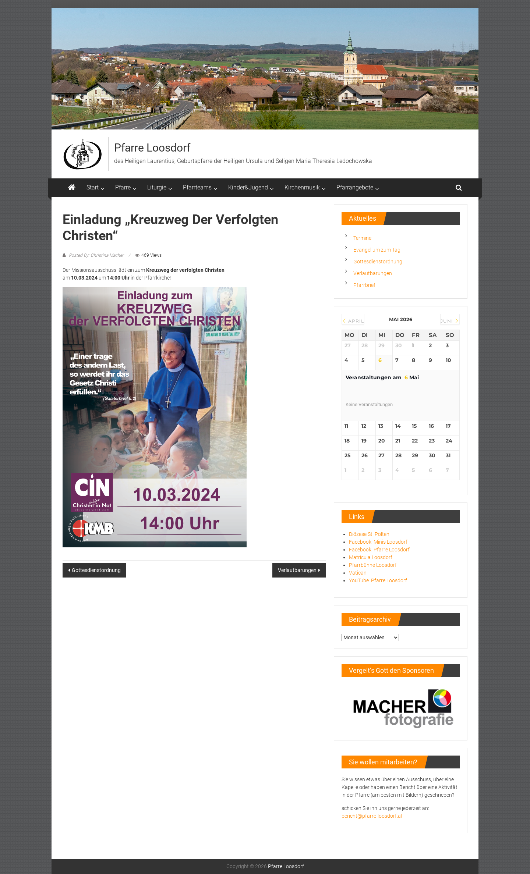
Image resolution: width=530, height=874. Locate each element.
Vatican (358, 573)
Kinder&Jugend (248, 187)
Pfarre (123, 187)
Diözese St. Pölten (369, 534)
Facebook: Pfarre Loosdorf (379, 550)
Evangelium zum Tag (376, 250)
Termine (362, 238)
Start (92, 187)
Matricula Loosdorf (370, 557)
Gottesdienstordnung (96, 570)
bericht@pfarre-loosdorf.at (372, 816)
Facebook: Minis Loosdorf (378, 542)
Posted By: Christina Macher (96, 255)
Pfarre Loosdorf (152, 147)
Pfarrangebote (354, 187)
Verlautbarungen (297, 570)
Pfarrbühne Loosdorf (373, 565)
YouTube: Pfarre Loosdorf (378, 580)
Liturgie (156, 187)
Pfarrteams (197, 187)
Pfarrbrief (364, 285)
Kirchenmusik (302, 187)
